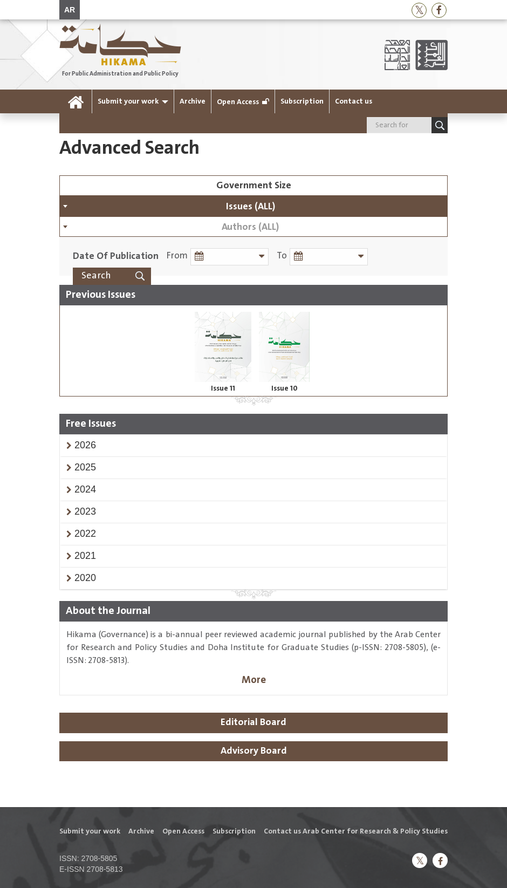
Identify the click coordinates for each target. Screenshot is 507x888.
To (282, 256)
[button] (85, 445)
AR (69, 9)
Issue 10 (284, 388)
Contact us (353, 101)
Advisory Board (254, 751)
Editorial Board (253, 722)
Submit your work (128, 101)
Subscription (302, 101)
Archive (192, 101)
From (177, 256)
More (254, 680)
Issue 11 (223, 388)
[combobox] (253, 206)
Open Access (238, 102)
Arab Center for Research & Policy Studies (375, 831)
